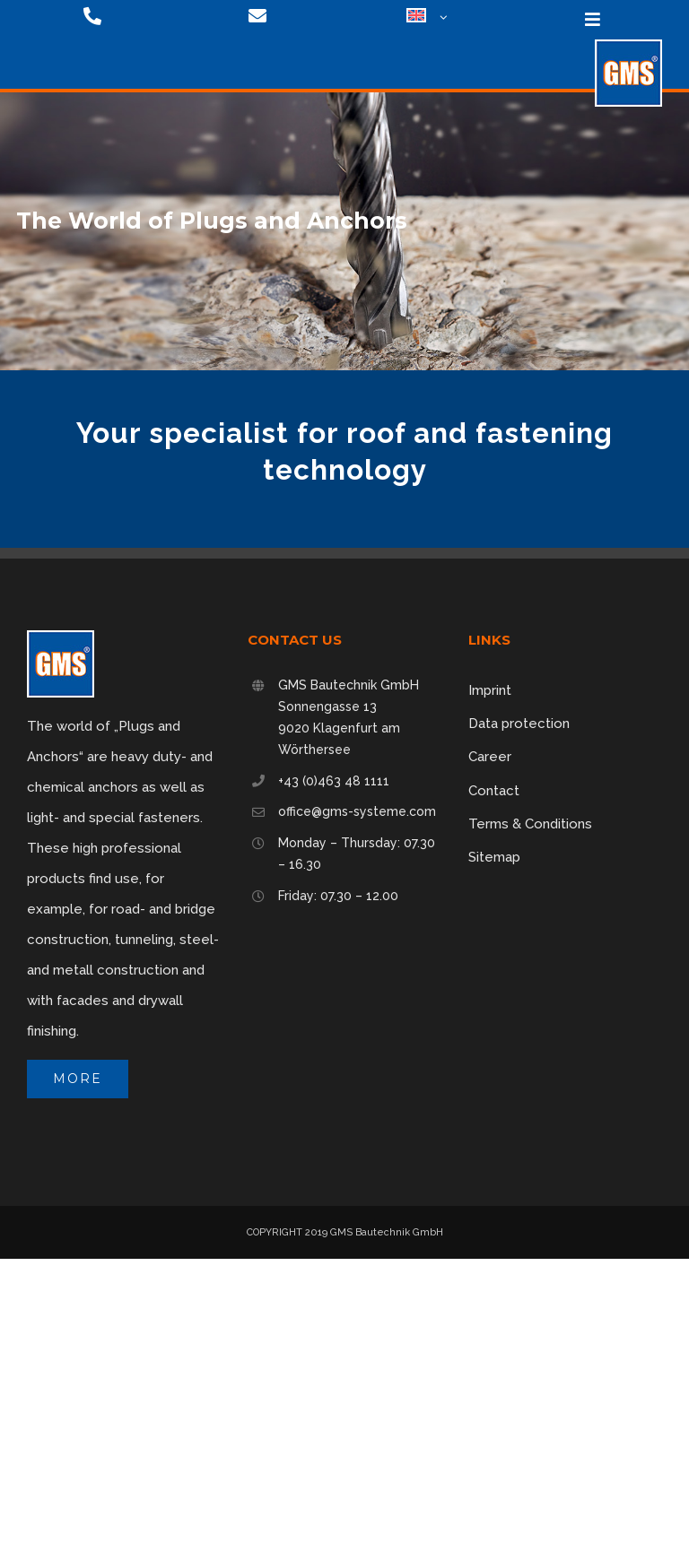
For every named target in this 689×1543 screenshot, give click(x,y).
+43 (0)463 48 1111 (333, 781)
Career (489, 757)
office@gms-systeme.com (357, 811)
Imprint (489, 690)
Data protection (519, 723)
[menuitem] (419, 18)
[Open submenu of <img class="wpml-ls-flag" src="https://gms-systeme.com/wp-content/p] (440, 18)
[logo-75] (628, 46)
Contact (493, 791)
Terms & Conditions (530, 824)
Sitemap (494, 857)
